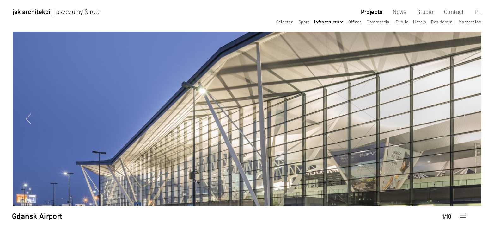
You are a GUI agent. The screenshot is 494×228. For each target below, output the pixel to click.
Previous (17, 114)
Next (476, 114)
